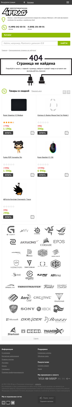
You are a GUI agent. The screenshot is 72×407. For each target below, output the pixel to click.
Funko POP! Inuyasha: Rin (15, 148)
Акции (40, 369)
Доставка (5, 363)
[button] (64, 92)
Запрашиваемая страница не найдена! (22, 50)
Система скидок (43, 366)
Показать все (37, 91)
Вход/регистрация (8, 2)
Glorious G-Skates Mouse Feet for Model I (53, 106)
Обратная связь (43, 356)
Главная (4, 50)
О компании (6, 353)
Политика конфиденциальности (13, 372)
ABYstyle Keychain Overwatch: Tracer (17, 190)
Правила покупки (8, 359)
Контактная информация (10, 356)
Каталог (36, 34)
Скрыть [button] (36, 338)
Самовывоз (6, 369)
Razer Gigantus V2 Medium (15, 106)
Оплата (4, 366)
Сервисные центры (44, 353)
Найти (64, 43)
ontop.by (38, 384)
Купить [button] (8, 133)
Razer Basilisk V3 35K (49, 148)
